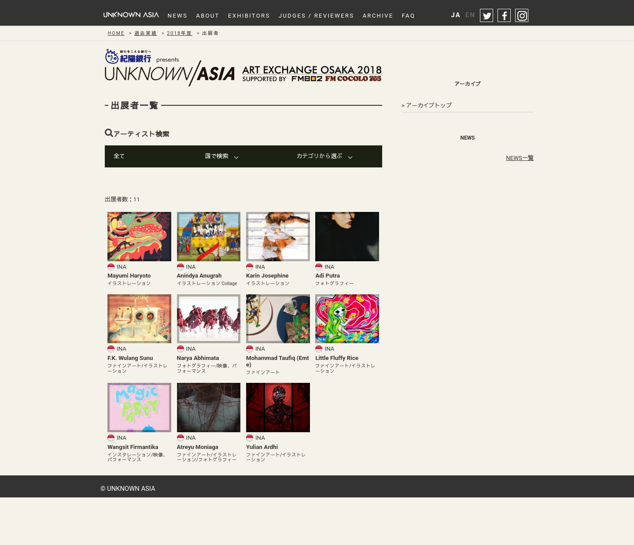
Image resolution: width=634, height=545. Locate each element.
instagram (522, 15)
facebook (504, 15)
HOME (116, 33)
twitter (487, 15)
